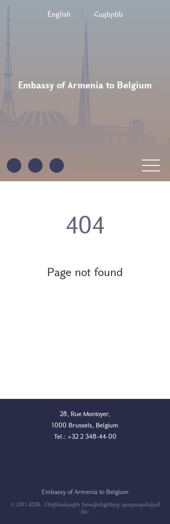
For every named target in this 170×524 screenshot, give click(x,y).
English (59, 14)
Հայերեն (108, 14)
